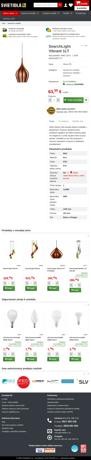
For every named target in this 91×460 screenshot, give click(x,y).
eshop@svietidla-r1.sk (62, 433)
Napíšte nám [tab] (78, 121)
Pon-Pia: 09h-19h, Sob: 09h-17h (66, 439)
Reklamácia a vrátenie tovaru (58, 405)
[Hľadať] (60, 5)
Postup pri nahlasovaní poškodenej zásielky (63, 409)
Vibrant (67, 64)
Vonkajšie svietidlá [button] (51, 13)
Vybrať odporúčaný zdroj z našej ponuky (73, 175)
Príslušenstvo (81, 13)
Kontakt (4, 399)
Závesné (66, 76)
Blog (3, 422)
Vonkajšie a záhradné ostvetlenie (14, 431)
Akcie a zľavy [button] (10, 13)
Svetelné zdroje (7, 428)
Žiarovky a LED (9, 19)
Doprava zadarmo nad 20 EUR (13, 405)
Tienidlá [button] (68, 13)
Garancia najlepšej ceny (10, 412)
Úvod (3, 23)
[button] (84, 236)
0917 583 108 (65, 421)
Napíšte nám (62, 112)
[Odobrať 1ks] (50, 100)
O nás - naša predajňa (10, 402)
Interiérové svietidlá (14, 23)
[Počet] (54, 100)
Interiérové (71, 70)
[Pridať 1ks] (58, 100)
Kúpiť (8, 288)
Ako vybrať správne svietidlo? (12, 425)
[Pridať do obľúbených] (86, 100)
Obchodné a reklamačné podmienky (60, 399)
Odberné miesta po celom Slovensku (15, 409)
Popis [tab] (52, 121)
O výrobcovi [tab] (63, 121)
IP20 (65, 162)
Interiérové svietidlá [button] (30, 13)
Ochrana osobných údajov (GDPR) (60, 412)
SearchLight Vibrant (10, 268)
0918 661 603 (66, 425)
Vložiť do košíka (73, 100)
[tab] (52, 121)
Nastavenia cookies (67, 458)
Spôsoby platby (53, 402)
